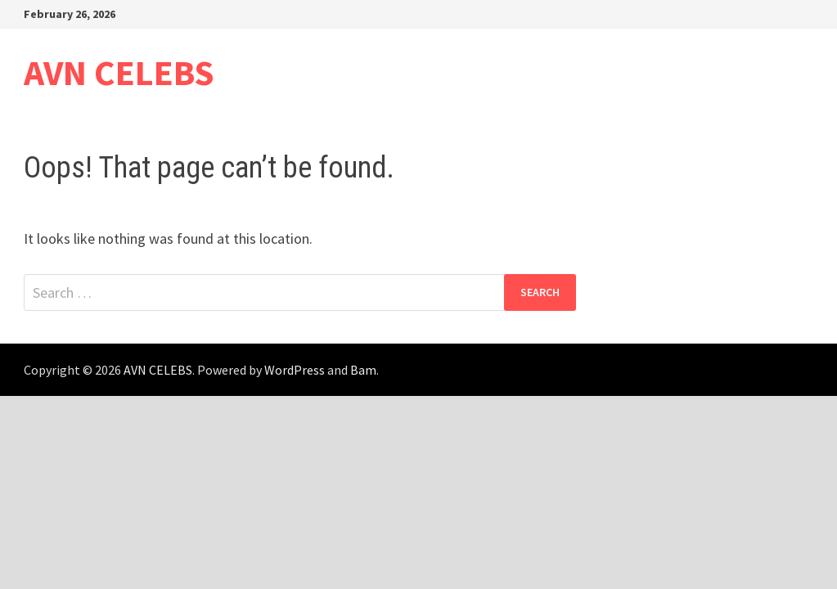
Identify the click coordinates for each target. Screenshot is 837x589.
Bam (363, 370)
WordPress (294, 370)
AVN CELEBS (119, 72)
